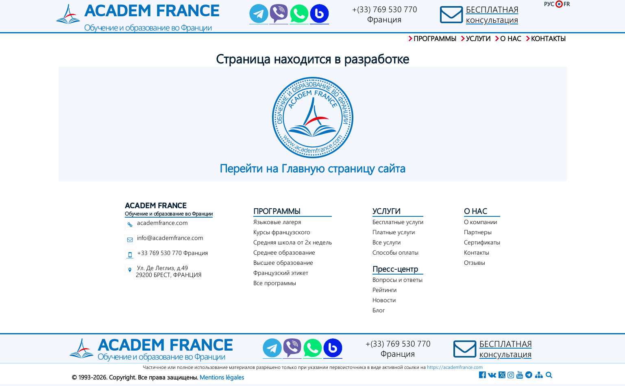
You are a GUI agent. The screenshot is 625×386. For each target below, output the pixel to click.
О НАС (475, 211)
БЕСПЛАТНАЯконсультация (492, 14)
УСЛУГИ (386, 211)
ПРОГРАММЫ (277, 211)
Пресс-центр (395, 269)
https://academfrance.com (455, 367)
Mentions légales (222, 377)
